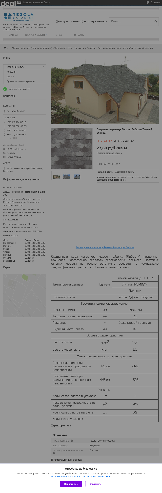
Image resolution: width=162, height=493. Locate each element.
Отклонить (95, 484)
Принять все (71, 484)
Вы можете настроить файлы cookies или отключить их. (79, 476)
